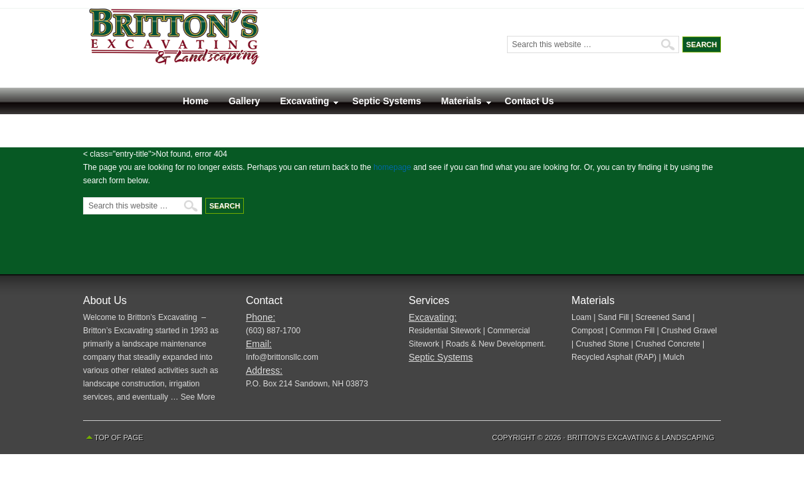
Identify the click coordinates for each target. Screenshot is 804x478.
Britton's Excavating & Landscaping (640, 437)
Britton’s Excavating (249, 48)
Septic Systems (386, 101)
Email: (259, 344)
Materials (461, 104)
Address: (264, 370)
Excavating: (432, 317)
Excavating (304, 104)
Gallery (244, 101)
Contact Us (529, 101)
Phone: (260, 317)
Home (196, 101)
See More (198, 397)
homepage (392, 167)
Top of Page (118, 437)
